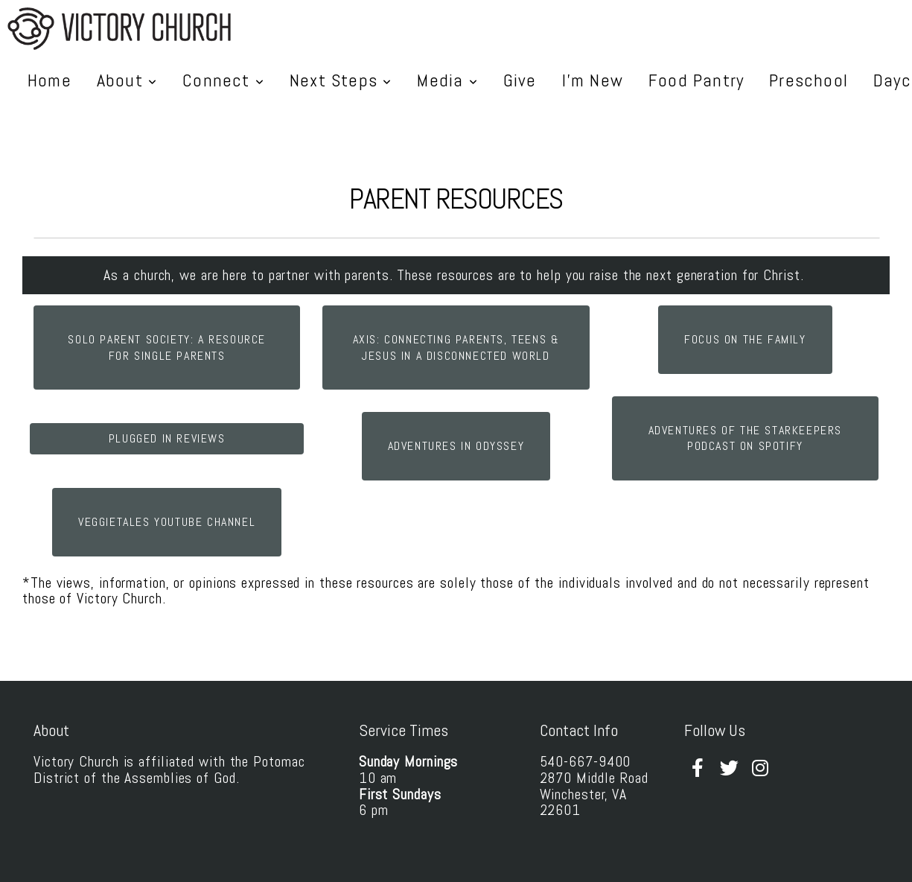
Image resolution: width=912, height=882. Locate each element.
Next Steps (341, 80)
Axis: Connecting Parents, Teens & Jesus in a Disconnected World (456, 347)
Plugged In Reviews (167, 438)
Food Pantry (696, 80)
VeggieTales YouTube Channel (166, 522)
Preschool (808, 80)
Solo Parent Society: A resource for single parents (167, 347)
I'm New (592, 80)
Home (49, 80)
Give (520, 80)
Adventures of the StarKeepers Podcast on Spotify (745, 438)
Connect (223, 80)
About (127, 80)
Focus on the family (745, 339)
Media (447, 80)
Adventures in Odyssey (456, 446)
